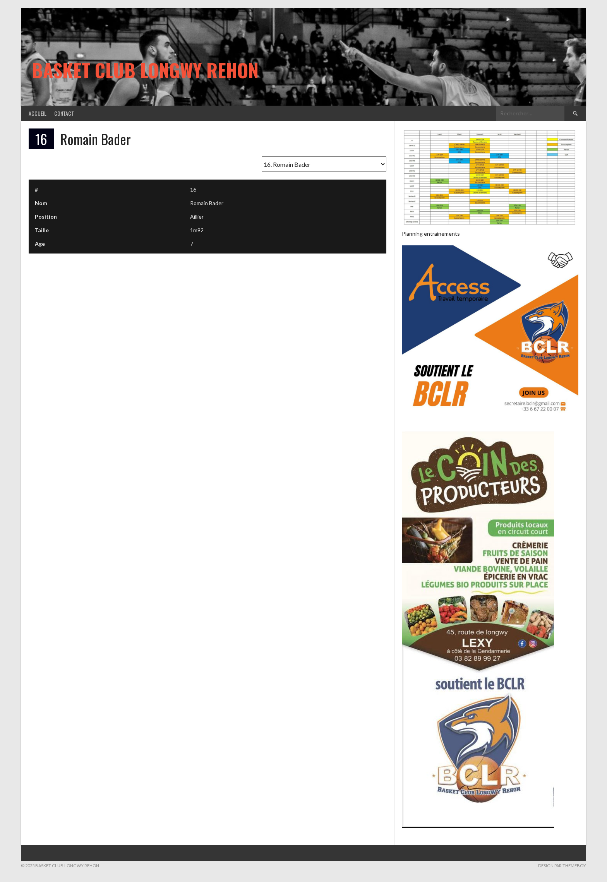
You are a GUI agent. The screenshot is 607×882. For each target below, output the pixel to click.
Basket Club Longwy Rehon (145, 70)
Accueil (37, 113)
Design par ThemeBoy (562, 865)
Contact (64, 113)
